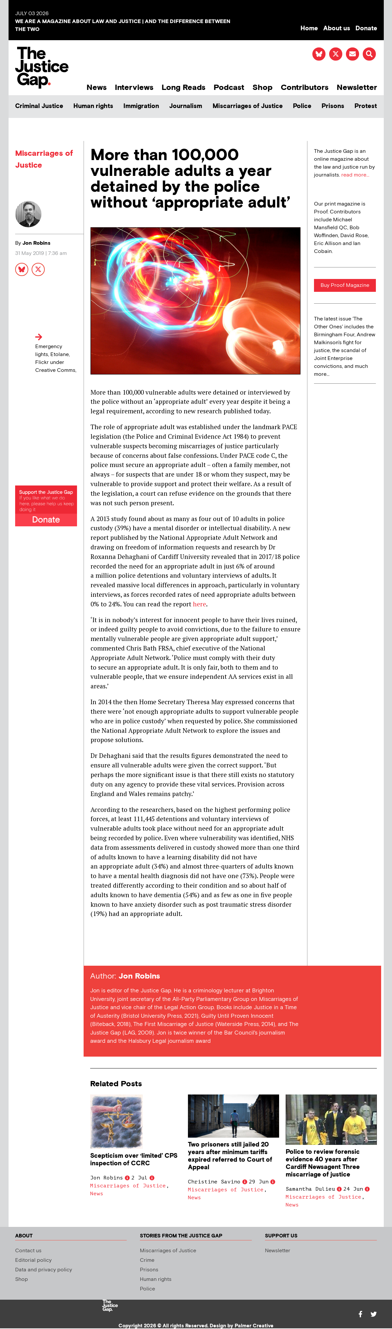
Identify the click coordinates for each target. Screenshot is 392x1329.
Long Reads (183, 87)
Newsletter (357, 87)
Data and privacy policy (43, 1269)
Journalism (185, 106)
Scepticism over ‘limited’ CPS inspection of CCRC (133, 1160)
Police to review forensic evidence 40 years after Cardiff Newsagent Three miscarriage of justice (323, 1163)
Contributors (304, 87)
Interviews (134, 87)
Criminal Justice (39, 106)
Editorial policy (33, 1260)
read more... (355, 175)
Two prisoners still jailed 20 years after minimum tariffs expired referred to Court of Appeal (230, 1156)
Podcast (229, 87)
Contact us (28, 1250)
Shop (262, 87)
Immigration (141, 106)
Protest (365, 106)
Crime (147, 1260)
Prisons (333, 106)
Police (302, 106)
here (199, 604)
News (97, 87)
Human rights (93, 106)
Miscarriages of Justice (248, 106)
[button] (369, 54)
